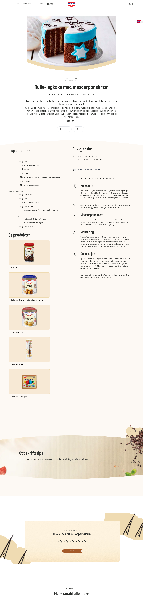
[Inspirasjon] (40, 4)
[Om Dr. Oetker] (53, 4)
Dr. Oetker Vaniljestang (32, 203)
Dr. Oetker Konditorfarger (33, 223)
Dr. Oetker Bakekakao (31, 165)
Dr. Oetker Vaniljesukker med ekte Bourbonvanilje (42, 177)
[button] (71, 75)
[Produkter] (28, 4)
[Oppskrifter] (15, 4)
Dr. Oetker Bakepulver (32, 185)
